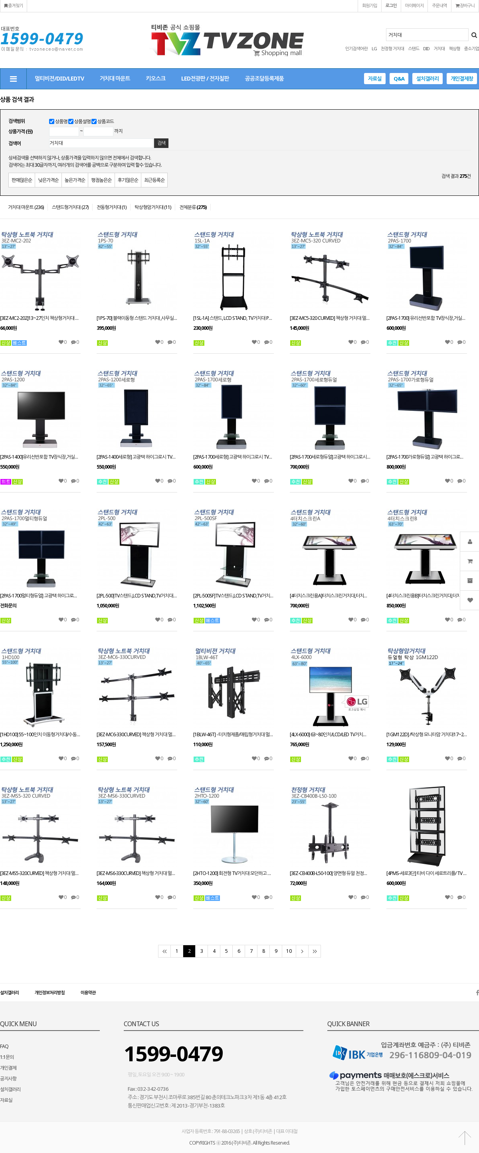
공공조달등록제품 (264, 78)
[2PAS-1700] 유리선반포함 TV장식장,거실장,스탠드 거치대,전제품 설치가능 (426, 318)
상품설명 (82, 121)
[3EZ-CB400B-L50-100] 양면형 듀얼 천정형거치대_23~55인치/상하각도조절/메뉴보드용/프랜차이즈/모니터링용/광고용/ (330, 873)
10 (289, 951)
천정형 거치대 (392, 48)
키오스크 (156, 78)
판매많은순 (22, 180)
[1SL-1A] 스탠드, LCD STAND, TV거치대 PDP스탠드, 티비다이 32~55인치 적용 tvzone (233, 318)
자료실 (375, 78)
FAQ (4, 1046)
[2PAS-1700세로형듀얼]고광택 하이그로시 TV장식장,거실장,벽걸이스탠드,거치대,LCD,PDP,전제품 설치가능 (330, 457)
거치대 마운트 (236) (26, 207)
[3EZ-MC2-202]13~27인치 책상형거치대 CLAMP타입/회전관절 (40, 318)
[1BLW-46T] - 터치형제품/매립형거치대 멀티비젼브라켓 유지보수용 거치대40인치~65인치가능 (233, 734)
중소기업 (471, 48)
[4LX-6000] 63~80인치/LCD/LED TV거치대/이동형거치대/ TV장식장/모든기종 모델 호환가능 (330, 734)
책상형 (454, 48)
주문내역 (439, 5)
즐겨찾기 (13, 5)
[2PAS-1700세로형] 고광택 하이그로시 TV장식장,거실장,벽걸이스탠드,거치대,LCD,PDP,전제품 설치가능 (233, 457)
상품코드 (105, 121)
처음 (164, 951)
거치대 (439, 48)
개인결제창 (462, 78)
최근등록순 (154, 180)
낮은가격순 (48, 180)
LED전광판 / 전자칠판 (205, 78)
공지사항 (8, 1078)
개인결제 (8, 1067)
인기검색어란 (356, 48)
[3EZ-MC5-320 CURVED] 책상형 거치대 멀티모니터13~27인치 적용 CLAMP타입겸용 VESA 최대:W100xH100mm (330, 318)
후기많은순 (128, 180)
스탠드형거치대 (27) (70, 207)
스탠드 (413, 48)
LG (374, 48)
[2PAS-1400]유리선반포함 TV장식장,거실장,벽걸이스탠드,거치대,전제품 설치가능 (40, 457)
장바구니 (465, 5)
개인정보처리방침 (50, 992)
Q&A (399, 78)
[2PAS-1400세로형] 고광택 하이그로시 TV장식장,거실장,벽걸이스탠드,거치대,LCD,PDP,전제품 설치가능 (137, 457)
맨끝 (314, 951)
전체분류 (192, 207)
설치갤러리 (427, 78)
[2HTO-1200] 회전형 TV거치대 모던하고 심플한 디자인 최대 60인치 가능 (233, 873)
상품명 (61, 121)
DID (426, 48)
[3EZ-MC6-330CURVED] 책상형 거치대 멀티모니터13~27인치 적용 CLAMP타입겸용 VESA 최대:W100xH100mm (137, 734)
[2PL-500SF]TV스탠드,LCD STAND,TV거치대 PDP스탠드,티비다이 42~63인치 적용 (233, 596)
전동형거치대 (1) (112, 207)
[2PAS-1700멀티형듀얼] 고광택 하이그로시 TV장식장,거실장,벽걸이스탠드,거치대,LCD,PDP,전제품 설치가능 (40, 596)
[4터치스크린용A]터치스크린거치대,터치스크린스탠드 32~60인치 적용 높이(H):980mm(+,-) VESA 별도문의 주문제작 (330, 596)
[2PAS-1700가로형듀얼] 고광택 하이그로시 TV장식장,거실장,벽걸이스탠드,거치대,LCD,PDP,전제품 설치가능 (426, 457)
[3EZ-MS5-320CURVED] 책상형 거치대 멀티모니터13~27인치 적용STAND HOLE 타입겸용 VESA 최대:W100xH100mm (40, 873)
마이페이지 (414, 5)
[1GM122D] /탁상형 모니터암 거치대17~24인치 (426, 734)
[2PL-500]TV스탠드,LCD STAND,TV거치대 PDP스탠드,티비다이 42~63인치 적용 (137, 596)
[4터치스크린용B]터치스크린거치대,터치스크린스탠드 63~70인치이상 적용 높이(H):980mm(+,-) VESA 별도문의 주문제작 (426, 596)
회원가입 (369, 5)
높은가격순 (75, 180)
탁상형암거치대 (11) (153, 207)
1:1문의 (7, 1057)
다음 (302, 951)
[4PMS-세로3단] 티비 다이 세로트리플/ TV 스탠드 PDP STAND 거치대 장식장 (426, 873)
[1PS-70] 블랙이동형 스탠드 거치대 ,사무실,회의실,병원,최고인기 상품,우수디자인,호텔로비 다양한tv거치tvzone (137, 318)
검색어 (14, 143)
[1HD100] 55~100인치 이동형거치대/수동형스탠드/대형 (40, 734)
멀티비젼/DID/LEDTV (59, 78)
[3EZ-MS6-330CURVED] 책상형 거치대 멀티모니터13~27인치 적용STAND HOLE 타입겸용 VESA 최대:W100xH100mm (137, 873)
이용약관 (88, 992)
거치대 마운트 (115, 78)
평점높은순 (101, 180)
